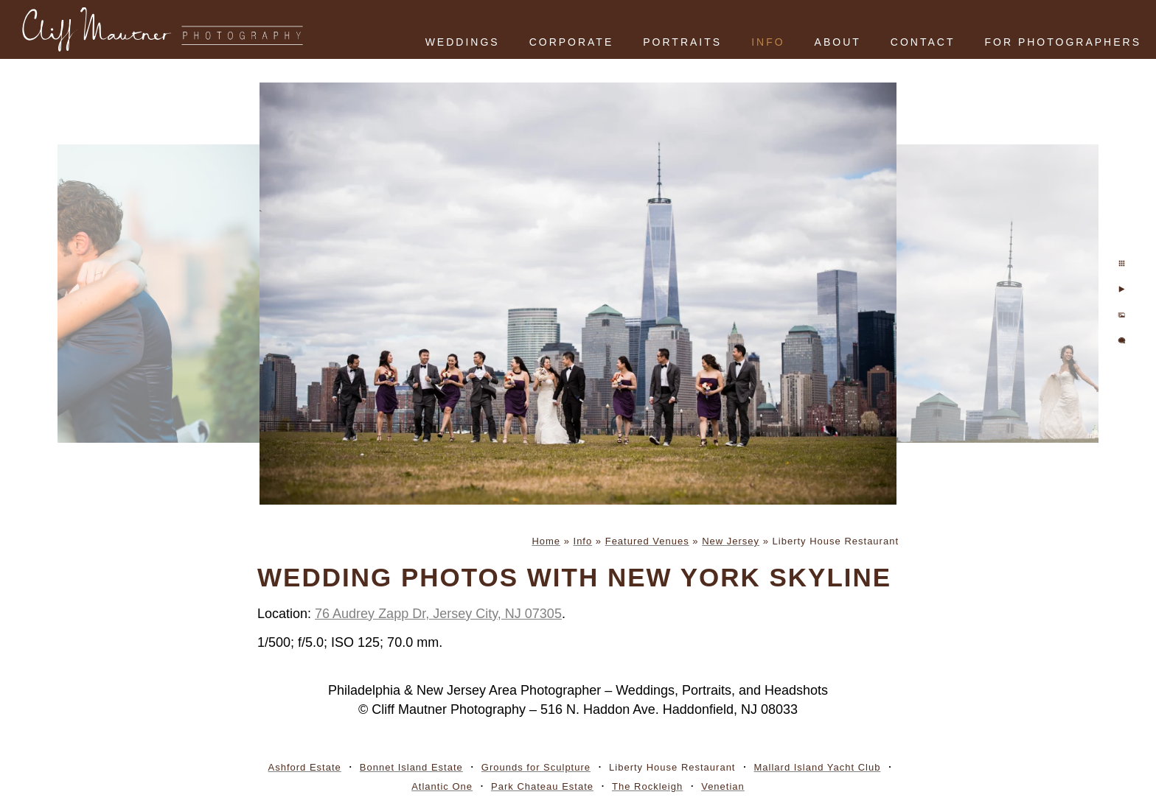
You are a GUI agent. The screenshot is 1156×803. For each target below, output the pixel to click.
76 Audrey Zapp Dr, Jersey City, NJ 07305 (438, 613)
